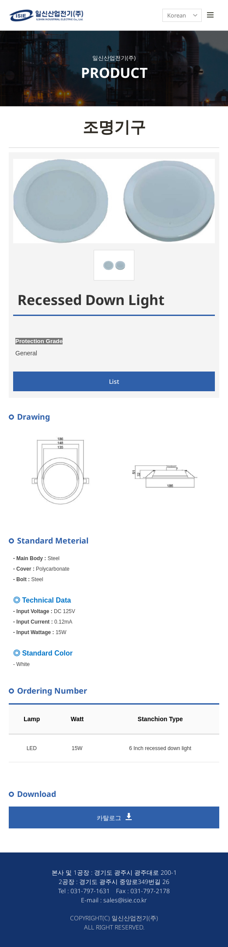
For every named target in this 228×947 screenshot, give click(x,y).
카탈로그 (109, 818)
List (114, 381)
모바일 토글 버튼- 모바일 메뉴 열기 (210, 15)
